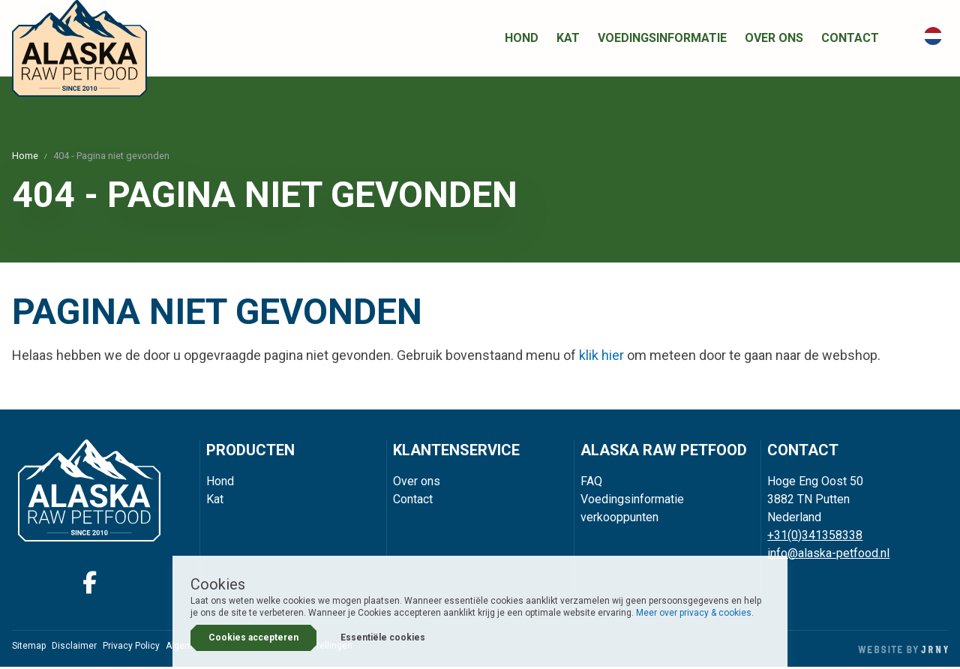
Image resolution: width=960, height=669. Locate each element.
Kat (568, 39)
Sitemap (29, 648)
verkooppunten (619, 519)
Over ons (774, 39)
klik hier (601, 357)
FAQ (591, 483)
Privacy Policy (131, 648)
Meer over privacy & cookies (694, 613)
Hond (521, 39)
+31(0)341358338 (814, 537)
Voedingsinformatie (662, 39)
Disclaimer (74, 648)
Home (25, 158)
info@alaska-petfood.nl (828, 555)
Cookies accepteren (253, 637)
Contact (850, 39)
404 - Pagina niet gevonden (111, 158)
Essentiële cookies (382, 637)
